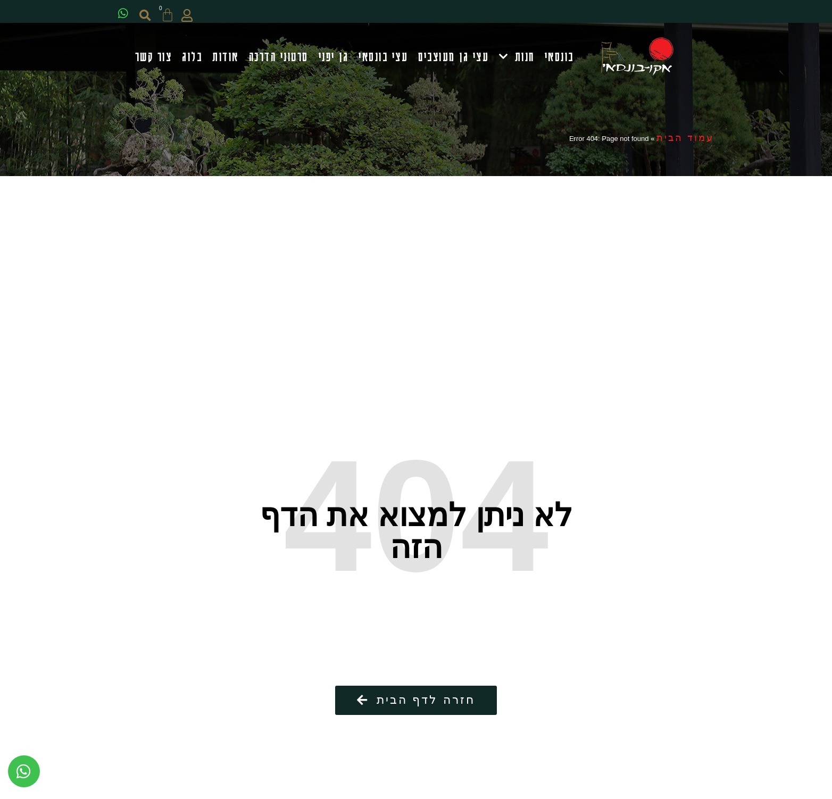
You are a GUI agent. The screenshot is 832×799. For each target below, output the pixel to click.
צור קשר (153, 58)
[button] (150, 15)
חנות (517, 58)
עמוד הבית (685, 141)
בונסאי (559, 58)
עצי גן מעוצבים (453, 58)
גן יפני (334, 58)
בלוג (192, 58)
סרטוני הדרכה (279, 58)
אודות (225, 58)
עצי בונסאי (383, 58)
